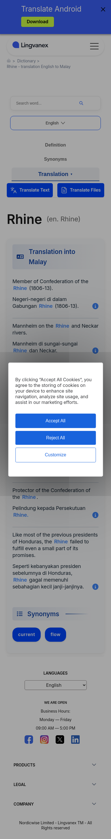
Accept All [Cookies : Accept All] (55, 420)
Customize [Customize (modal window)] (55, 455)
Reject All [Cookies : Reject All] (55, 437)
